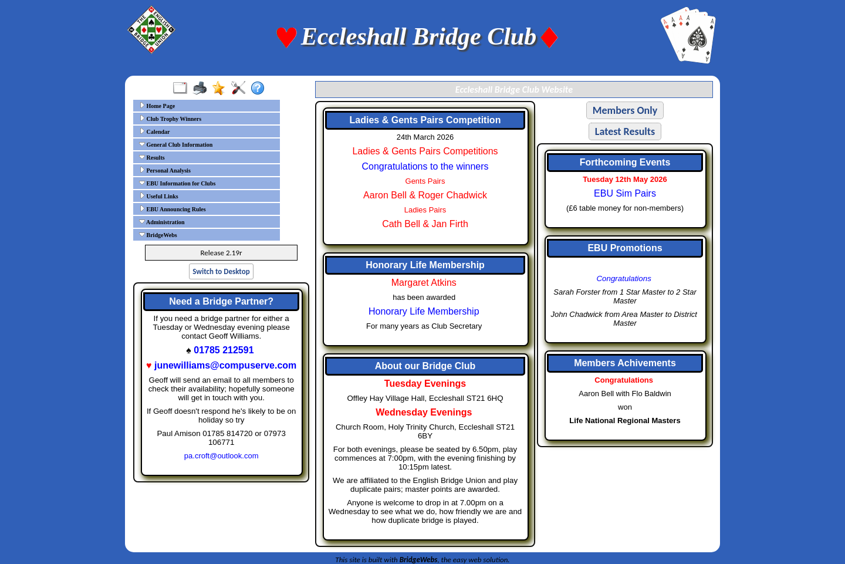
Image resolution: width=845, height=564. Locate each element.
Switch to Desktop (220, 271)
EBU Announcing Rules (172, 208)
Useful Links (158, 196)
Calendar (154, 131)
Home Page (157, 105)
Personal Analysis (165, 170)
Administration (162, 221)
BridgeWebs (158, 234)
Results (152, 157)
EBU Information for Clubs (177, 183)
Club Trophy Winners (170, 118)
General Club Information (175, 144)
